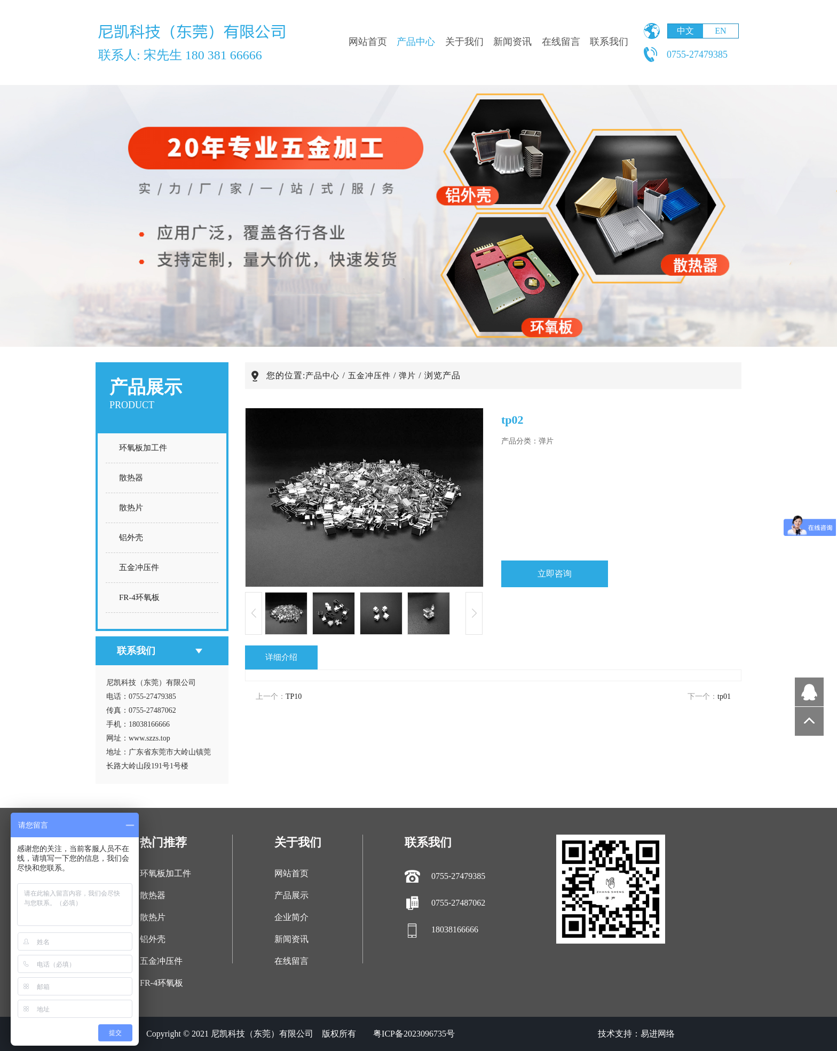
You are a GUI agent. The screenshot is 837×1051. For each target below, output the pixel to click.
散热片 (131, 507)
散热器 (131, 477)
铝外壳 (131, 537)
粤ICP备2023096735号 (414, 1033)
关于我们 (464, 41)
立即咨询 (555, 573)
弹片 (407, 375)
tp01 (724, 696)
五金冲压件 (139, 567)
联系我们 (609, 41)
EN (720, 30)
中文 (685, 30)
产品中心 (416, 41)
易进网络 (658, 1033)
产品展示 (291, 895)
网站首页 (368, 41)
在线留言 (561, 41)
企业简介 (291, 917)
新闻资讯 (512, 41)
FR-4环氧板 (139, 597)
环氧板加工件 (143, 447)
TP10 (294, 696)
